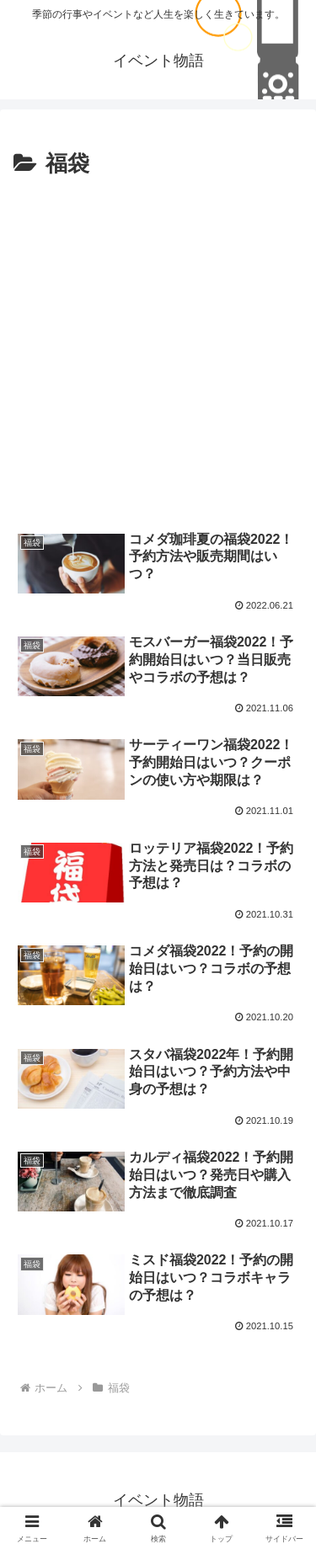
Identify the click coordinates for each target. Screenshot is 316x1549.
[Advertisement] (158, 350)
